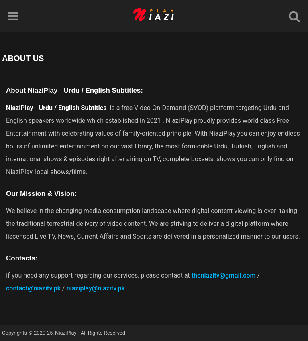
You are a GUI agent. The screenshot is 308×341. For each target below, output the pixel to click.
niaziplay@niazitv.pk (96, 288)
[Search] (294, 16)
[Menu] (13, 16)
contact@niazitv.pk (33, 288)
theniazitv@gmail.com (224, 275)
